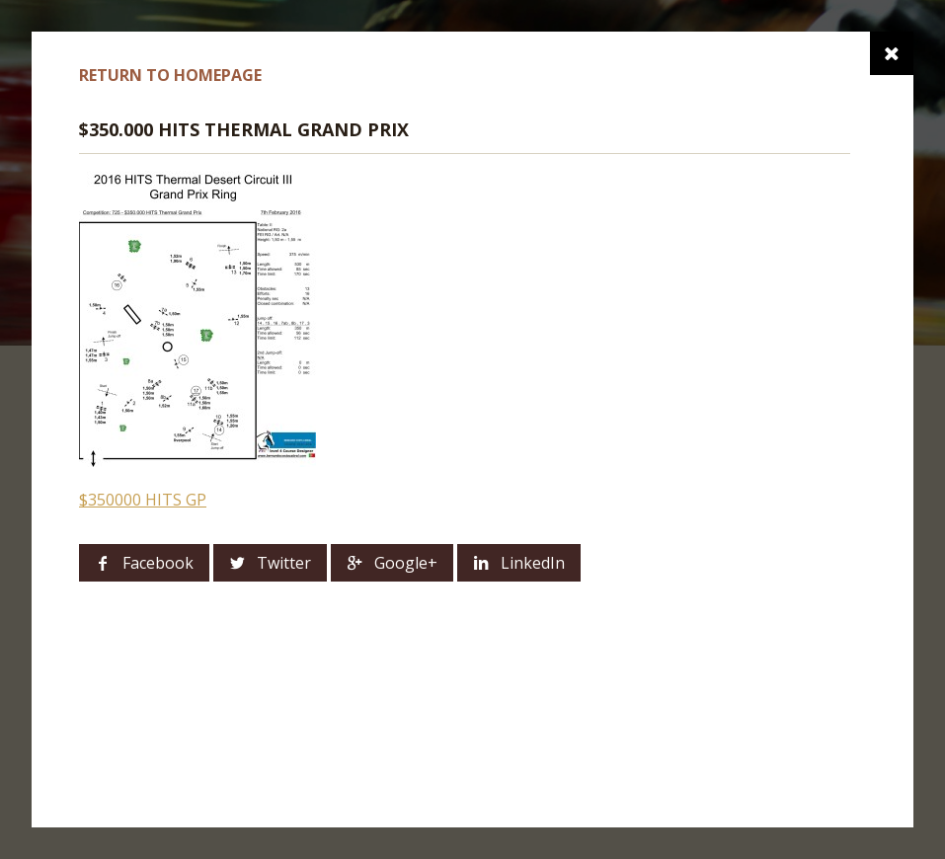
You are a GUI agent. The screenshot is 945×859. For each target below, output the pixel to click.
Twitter (284, 563)
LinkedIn (533, 563)
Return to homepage (170, 75)
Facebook (158, 563)
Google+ (405, 563)
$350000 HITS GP (142, 499)
